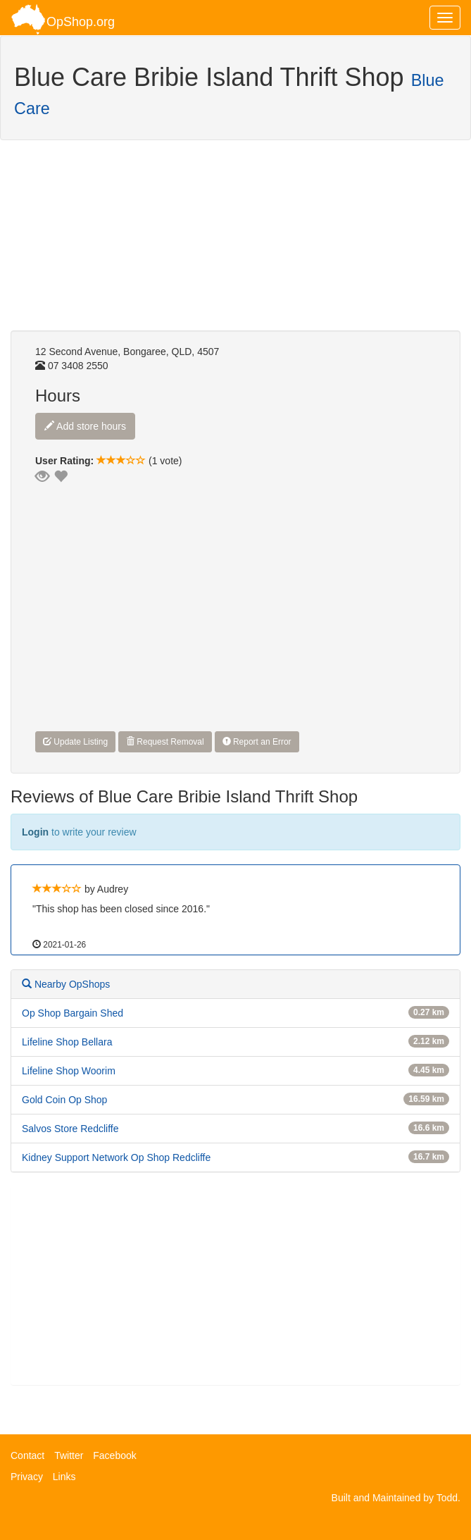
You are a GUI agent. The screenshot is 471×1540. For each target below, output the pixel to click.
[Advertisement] (123, 242)
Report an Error (256, 742)
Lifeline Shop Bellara (67, 1042)
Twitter (68, 1455)
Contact (27, 1455)
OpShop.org (63, 19)
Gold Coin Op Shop (64, 1099)
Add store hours (85, 426)
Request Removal (165, 742)
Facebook (114, 1455)
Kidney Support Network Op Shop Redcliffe (116, 1157)
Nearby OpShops (66, 984)
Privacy (27, 1476)
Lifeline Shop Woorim (68, 1070)
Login (35, 832)
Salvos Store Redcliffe (70, 1128)
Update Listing (75, 742)
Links (64, 1476)
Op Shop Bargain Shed (72, 1013)
